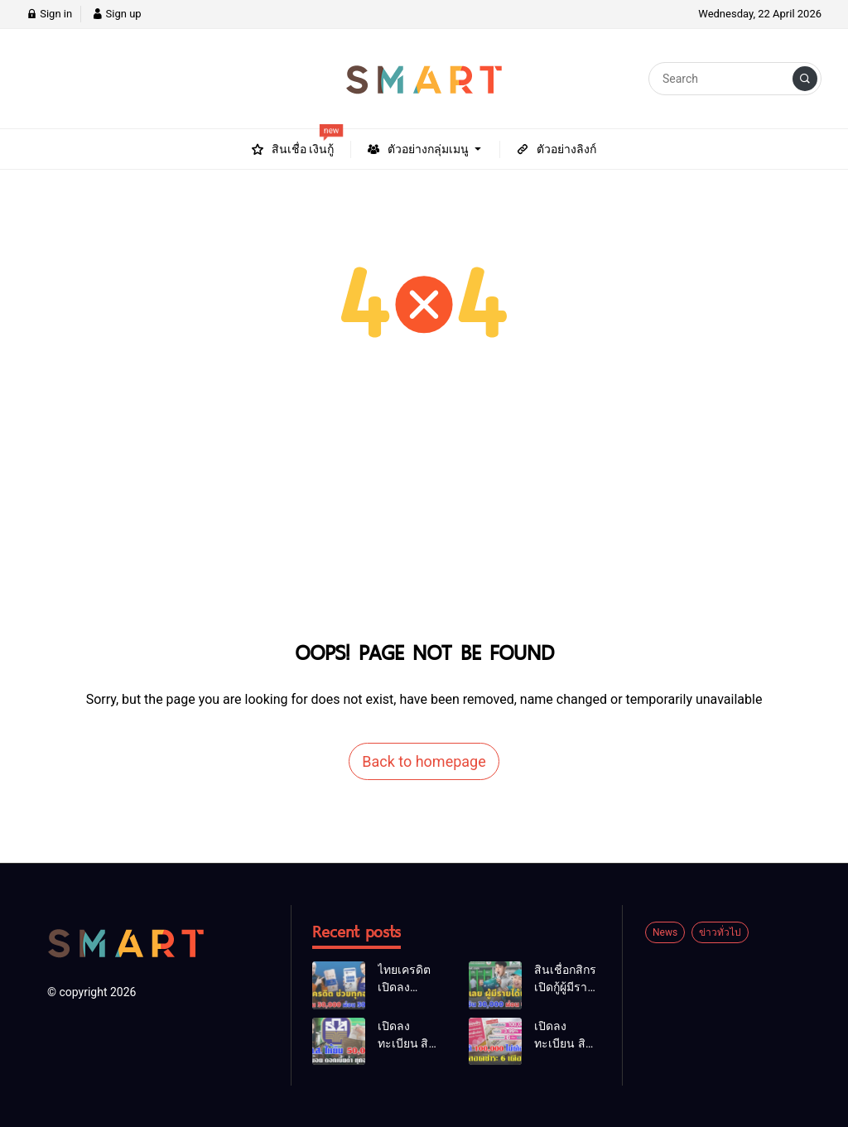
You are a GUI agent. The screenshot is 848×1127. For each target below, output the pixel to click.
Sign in (49, 13)
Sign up (116, 13)
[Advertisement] (424, 509)
